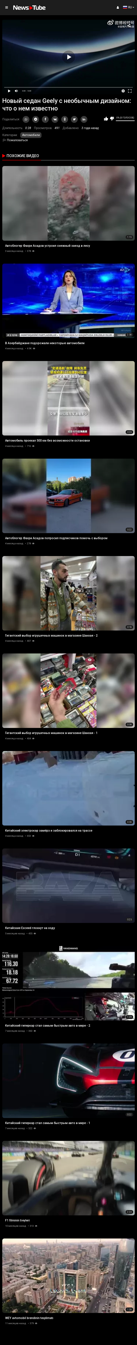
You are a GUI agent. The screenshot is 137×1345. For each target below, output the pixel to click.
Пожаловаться (15, 140)
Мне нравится (106, 119)
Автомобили (31, 135)
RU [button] (127, 7)
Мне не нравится (112, 119)
